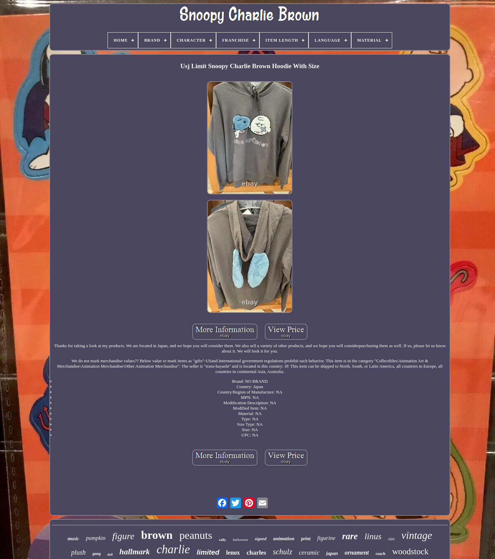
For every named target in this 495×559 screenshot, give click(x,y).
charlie (173, 549)
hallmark (134, 551)
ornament (357, 552)
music (73, 538)
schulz (282, 552)
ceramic (309, 552)
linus (372, 536)
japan (332, 553)
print (306, 538)
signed (260, 538)
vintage (417, 535)
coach (380, 553)
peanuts (195, 535)
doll (110, 554)
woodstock (410, 551)
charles (256, 552)
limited (208, 552)
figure (123, 536)
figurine (326, 538)
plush (78, 552)
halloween (240, 540)
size (391, 538)
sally (222, 540)
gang (96, 553)
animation (283, 538)
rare (350, 536)
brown (157, 535)
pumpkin (96, 538)
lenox (233, 552)
